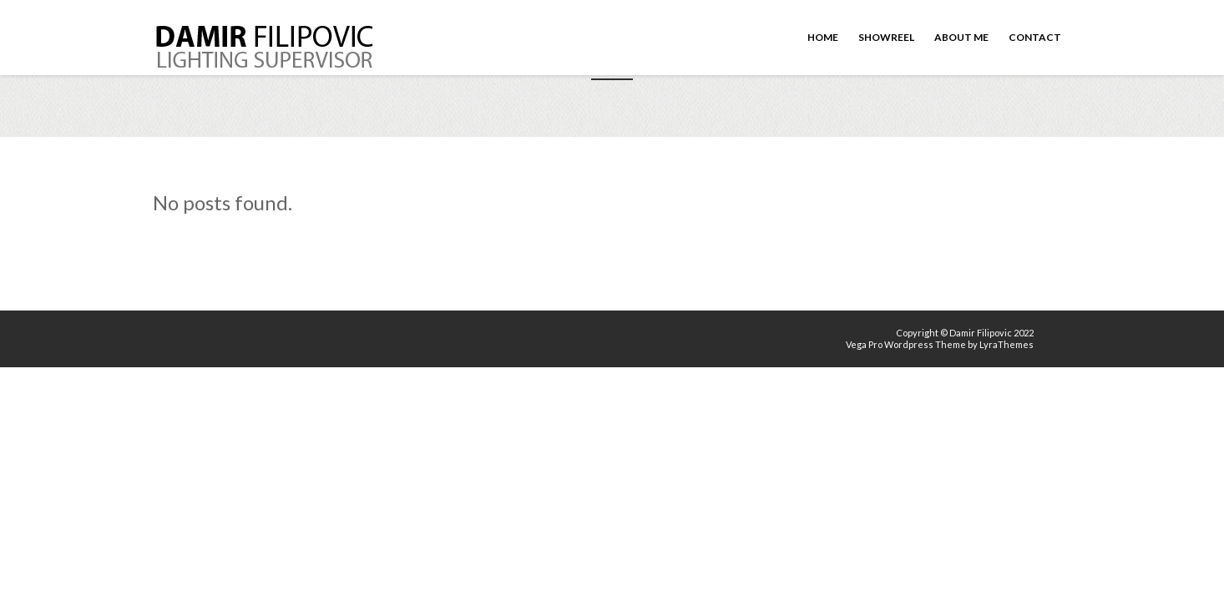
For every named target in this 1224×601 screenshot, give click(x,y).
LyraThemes (1006, 344)
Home (822, 37)
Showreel (886, 37)
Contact (1035, 37)
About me (961, 37)
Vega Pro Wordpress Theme (906, 344)
